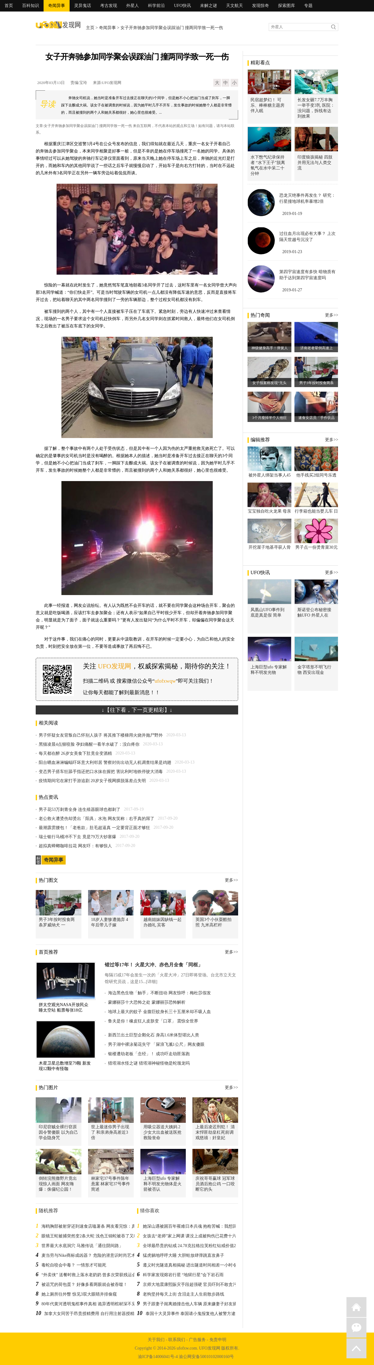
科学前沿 (156, 5)
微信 (356, 1328)
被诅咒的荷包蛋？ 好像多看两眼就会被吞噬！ (84, 1284)
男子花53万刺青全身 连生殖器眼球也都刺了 (79, 809)
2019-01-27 (292, 290)
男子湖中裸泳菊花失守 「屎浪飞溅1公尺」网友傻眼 (156, 1044)
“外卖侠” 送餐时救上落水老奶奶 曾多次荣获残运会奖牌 (93, 1275)
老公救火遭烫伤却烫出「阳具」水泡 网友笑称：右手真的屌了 (96, 818)
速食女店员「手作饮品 (316, 418)
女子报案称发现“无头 (269, 383)
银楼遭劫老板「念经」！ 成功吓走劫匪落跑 (149, 1054)
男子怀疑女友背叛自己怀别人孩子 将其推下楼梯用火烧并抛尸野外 (101, 735)
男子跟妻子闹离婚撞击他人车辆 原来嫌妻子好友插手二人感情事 (203, 1304)
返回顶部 (356, 1348)
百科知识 (30, 5)
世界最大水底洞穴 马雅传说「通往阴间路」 (82, 1245)
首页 (9, 5)
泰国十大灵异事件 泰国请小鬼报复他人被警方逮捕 (193, 1313)
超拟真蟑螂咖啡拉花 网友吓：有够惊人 (75, 846)
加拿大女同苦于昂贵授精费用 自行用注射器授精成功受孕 (97, 1313)
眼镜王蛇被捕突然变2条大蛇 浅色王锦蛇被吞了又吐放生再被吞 (100, 1236)
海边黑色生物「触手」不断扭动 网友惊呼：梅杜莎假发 (159, 993)
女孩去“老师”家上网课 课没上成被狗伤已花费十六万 (192, 1236)
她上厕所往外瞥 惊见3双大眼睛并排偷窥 (79, 1294)
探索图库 (286, 5)
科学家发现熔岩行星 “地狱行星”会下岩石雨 (183, 1275)
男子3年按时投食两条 (316, 383)
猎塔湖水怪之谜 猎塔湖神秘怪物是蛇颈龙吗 (149, 1063)
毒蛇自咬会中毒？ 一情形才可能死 (73, 1265)
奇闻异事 (56, 5)
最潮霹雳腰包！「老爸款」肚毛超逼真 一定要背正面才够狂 (94, 827)
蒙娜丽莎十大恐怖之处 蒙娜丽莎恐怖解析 (146, 1002)
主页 (90, 27)
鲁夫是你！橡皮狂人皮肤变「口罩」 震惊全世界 (153, 1021)
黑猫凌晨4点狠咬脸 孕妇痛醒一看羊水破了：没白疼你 (89, 744)
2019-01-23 (292, 251)
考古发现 (108, 5)
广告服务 (197, 1339)
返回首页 (356, 1307)
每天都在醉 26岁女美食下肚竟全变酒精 (75, 753)
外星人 (132, 5)
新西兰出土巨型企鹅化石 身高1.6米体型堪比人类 (153, 1035)
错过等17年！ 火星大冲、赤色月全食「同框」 (154, 964)
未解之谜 (208, 5)
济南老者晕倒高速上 (316, 348)
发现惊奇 (260, 5)
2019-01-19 (292, 213)
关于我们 (156, 1339)
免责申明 (217, 1339)
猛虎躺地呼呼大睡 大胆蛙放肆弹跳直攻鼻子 (184, 1255)
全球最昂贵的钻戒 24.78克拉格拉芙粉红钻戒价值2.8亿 (193, 1245)
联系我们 (176, 1339)
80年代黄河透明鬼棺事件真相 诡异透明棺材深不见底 (90, 1304)
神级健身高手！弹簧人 (269, 348)
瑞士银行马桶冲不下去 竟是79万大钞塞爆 (77, 837)
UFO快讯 (182, 5)
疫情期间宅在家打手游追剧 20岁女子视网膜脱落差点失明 (92, 780)
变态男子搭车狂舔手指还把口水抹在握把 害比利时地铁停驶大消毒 (101, 771)
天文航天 (234, 5)
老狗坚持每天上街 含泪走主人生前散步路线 (184, 1294)
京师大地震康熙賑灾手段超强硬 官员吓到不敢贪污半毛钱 (196, 1284)
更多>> (231, 880)
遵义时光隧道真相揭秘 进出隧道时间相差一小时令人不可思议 (200, 1265)
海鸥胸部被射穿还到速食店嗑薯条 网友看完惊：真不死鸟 (95, 1226)
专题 (308, 5)
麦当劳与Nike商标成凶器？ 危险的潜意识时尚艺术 (88, 1255)
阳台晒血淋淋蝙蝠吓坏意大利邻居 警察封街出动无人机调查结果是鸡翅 (105, 762)
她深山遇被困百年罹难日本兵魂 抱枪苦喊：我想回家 (192, 1226)
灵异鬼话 (82, 5)
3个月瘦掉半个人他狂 (269, 418)
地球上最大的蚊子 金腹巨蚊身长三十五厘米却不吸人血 (159, 1011)
